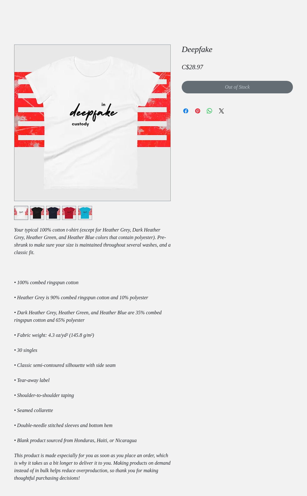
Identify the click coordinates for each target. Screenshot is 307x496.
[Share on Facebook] (186, 111)
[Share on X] (221, 111)
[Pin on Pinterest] (197, 111)
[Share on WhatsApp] (209, 111)
